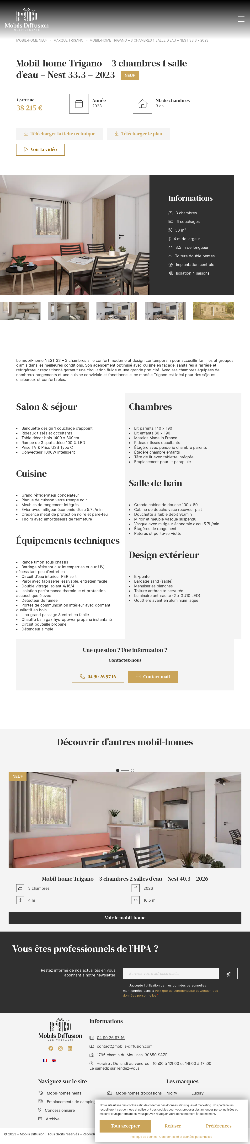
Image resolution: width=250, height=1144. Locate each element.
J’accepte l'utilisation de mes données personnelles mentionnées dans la (170, 990)
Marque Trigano (68, 40)
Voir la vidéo (40, 149)
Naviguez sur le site (62, 1081)
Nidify (171, 1093)
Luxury (197, 1093)
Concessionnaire (56, 1110)
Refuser (173, 1126)
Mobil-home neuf (32, 40)
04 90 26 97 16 (98, 677)
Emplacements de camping (67, 1101)
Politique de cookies (143, 1137)
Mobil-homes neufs (59, 1093)
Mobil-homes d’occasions (134, 1093)
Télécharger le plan (138, 134)
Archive (48, 1119)
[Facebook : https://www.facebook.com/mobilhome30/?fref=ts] (51, 1048)
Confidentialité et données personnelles (185, 1137)
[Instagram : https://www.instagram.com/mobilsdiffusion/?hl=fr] (60, 1048)
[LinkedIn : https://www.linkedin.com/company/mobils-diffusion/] (70, 1048)
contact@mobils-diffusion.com (125, 1046)
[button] (117, 770)
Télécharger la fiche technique (59, 134)
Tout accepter (125, 1126)
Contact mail (153, 677)
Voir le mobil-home (125, 918)
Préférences (219, 1126)
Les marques (182, 1081)
